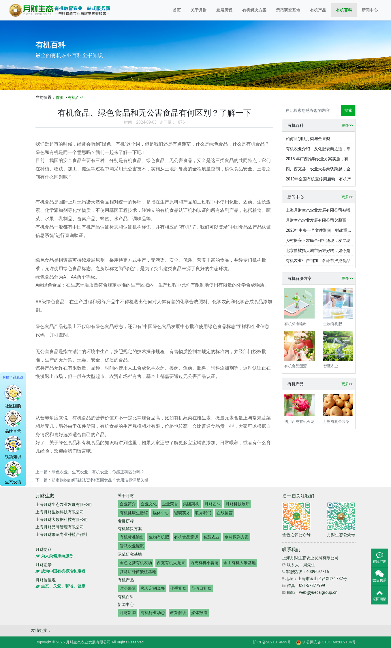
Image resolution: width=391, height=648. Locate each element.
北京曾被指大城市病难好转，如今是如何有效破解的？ (318, 252)
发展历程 (224, 10)
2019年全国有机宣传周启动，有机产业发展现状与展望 (318, 180)
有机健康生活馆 (134, 513)
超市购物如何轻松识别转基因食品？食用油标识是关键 (100, 480)
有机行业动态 (153, 612)
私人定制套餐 (153, 588)
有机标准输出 (132, 537)
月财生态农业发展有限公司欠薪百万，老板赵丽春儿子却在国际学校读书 (318, 221)
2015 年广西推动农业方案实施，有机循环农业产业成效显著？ (317, 160)
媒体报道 (199, 612)
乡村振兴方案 (237, 537)
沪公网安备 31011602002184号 (326, 642)
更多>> (347, 125)
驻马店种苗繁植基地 (138, 571)
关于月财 (199, 10)
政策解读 (178, 612)
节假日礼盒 (201, 588)
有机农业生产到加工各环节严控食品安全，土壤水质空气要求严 (318, 262)
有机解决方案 (254, 10)
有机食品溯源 (186, 537)
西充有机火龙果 (171, 562)
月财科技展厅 (237, 504)
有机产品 (318, 10)
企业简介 (128, 504)
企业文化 (149, 504)
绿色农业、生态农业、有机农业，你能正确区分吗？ (98, 472)
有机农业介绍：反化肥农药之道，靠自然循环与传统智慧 (318, 150)
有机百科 (344, 10)
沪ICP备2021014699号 (272, 642)
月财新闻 (128, 612)
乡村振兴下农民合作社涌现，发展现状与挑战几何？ (318, 242)
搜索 (348, 110)
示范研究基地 (288, 10)
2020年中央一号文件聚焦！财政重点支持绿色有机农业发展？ (318, 232)
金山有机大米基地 (239, 562)
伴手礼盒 (178, 588)
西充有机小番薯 (204, 562)
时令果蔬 (128, 588)
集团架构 (191, 504)
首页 (177, 10)
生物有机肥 (159, 537)
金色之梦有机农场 (136, 562)
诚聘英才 (182, 513)
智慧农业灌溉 (132, 546)
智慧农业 (211, 537)
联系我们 (203, 513)
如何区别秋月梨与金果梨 (308, 138)
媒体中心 (161, 513)
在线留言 (225, 513)
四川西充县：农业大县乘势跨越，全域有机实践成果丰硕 (318, 170)
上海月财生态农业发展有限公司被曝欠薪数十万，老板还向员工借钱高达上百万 (318, 211)
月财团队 (212, 504)
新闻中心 (370, 10)
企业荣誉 (170, 504)
